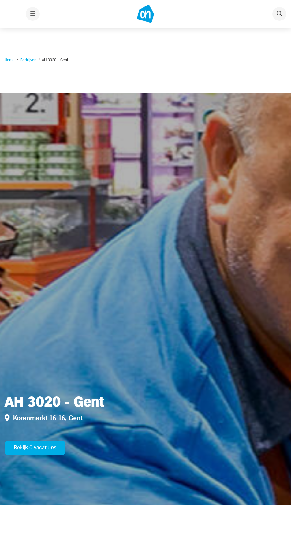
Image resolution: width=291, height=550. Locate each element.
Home (10, 60)
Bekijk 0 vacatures (35, 447)
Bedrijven (28, 60)
